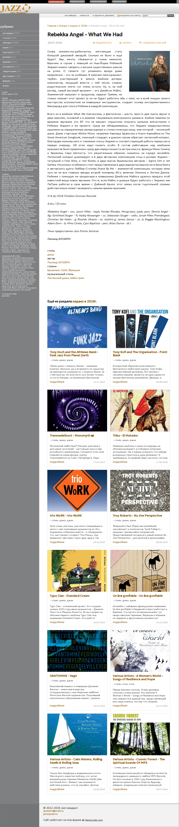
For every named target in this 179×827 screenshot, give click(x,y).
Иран (21, 196)
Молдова (24, 210)
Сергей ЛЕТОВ (22, 158)
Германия (32, 188)
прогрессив (28, 276)
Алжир (5, 178)
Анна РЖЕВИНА (19, 114)
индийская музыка (16, 270)
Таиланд (28, 222)
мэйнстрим (14, 266)
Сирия (13, 250)
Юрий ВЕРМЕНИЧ (24, 164)
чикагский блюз (9, 288)
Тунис (32, 224)
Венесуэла (6, 186)
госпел (24, 266)
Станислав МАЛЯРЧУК (12, 160)
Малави (5, 248)
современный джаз (11, 290)
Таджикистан (23, 250)
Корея (4, 204)
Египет (32, 244)
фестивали (12, 76)
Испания (16, 198)
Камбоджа (24, 200)
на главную (70, 15)
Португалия (29, 216)
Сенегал (5, 220)
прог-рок (6, 276)
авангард (6, 258)
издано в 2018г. (79, 25)
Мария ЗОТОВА (18, 142)
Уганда (27, 226)
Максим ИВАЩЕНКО (18, 140)
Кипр (4, 238)
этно (16, 94)
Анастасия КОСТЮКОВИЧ (13, 107)
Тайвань (5, 224)
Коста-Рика (13, 204)
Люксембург (28, 206)
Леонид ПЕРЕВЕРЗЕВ (11, 138)
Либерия (25, 246)
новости (84, 15)
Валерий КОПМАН (23, 120)
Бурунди (6, 184)
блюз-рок (26, 262)
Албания (17, 240)
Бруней (14, 242)
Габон (13, 188)
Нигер (33, 248)
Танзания (6, 252)
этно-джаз (26, 290)
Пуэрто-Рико (8, 218)
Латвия (5, 206)
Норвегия (22, 214)
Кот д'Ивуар (14, 246)
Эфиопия (24, 234)
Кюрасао (11, 238)
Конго (4, 246)
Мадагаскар (23, 238)
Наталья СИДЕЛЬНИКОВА (13, 148)
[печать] (125, 42)
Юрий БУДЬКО (8, 164)
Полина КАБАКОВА (28, 154)
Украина (17, 228)
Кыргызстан (30, 204)
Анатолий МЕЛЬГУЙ (25, 108)
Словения (6, 222)
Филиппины (17, 252)
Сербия (13, 220)
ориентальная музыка (12, 272)
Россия (18, 218)
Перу (12, 216)
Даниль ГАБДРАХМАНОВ (26, 168)
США (21, 222)
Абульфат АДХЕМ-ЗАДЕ (20, 100)
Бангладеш (19, 180)
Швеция (28, 232)
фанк (12, 284)
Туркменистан (8, 226)
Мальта (33, 238)
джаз (10, 94)
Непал (32, 210)
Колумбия (29, 202)
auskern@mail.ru (53, 810)
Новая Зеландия (9, 214)
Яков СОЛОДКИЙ (25, 170)
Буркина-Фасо (25, 242)
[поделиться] (102, 42)
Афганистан (7, 180)
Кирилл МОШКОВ (18, 132)
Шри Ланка (7, 240)
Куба (22, 204)
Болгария (20, 182)
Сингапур (22, 220)
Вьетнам (5, 188)
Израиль (16, 194)
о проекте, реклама (103, 15)
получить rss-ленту (129, 15)
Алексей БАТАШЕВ (18, 104)
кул (33, 262)
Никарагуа (29, 212)
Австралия (6, 176)
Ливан (12, 206)
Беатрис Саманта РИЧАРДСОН (14, 119)
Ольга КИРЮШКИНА (11, 152)
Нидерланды (16, 212)
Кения (33, 236)
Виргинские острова (21, 186)
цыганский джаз (19, 286)
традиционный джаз (18, 282)
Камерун (6, 202)
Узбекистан (7, 228)
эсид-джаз (31, 288)
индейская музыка (18, 268)
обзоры (11, 42)
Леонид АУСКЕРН (24, 136)
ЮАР (31, 234)
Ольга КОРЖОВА (28, 152)
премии (10, 62)
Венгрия (31, 184)
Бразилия (30, 182)
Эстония (15, 234)
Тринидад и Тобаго (19, 224)
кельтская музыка (28, 274)
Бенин (12, 182)
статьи (9, 38)
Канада (14, 202)
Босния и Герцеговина (20, 236)
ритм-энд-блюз (9, 278)
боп (4, 264)
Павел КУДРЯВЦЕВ (10, 154)
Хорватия (27, 230)
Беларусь (29, 180)
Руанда (5, 250)
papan (5, 100)
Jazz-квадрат (18, 12)
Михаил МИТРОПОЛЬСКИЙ (17, 143)
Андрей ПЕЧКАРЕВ (20, 112)
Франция (17, 230)
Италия (24, 198)
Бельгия (5, 182)
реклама (6, 296)
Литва (18, 206)
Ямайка (5, 236)
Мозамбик (15, 248)
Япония (26, 252)
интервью (11, 33)
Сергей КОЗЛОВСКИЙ (14, 157)
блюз (4, 94)
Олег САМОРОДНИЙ (26, 150)
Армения (23, 178)
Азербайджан (27, 176)
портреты (11, 52)
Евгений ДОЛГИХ (23, 130)
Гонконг (5, 190)
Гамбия (5, 244)
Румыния (26, 218)
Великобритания (18, 184)
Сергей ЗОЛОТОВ (10, 156)
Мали (26, 208)
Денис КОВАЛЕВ (20, 126)
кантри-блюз (29, 272)
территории (12, 71)
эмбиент (21, 288)
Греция (13, 190)
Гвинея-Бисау (22, 244)
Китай (21, 202)
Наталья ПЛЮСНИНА (23, 146)
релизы (9, 57)
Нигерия (5, 212)
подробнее (57, 381)
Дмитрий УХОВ (25, 128)
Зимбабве (6, 194)
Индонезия (7, 196)
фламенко (20, 284)
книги (8, 47)
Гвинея (12, 244)
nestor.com (56, 2)
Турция (19, 226)
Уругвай (26, 228)
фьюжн (29, 284)
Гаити (24, 188)
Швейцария (19, 232)
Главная (51, 25)
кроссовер (17, 276)
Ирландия (29, 196)
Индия (24, 194)
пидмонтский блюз (11, 274)
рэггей (20, 278)
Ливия (32, 246)
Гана (19, 188)
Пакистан (32, 214)
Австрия (16, 176)
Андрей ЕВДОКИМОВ (12, 110)
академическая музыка (22, 258)
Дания (27, 190)
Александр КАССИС (11, 102)
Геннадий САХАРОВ (21, 124)
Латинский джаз (14, 264)
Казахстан (13, 200)
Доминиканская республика (15, 192)
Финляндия (7, 230)
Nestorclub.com (94, 820)
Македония (7, 208)
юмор (6, 85)
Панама (5, 216)
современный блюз (17, 280)
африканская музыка (11, 260)
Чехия (4, 232)
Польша (19, 216)
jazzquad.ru (50, 813)
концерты (11, 66)
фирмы (9, 81)
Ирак (15, 196)
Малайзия (18, 208)
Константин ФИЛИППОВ (13, 134)
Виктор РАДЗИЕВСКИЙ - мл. (14, 122)
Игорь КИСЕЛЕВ (9, 170)
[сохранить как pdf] (153, 42)
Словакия (32, 220)
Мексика (15, 210)
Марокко (6, 210)
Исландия (6, 198)
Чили (10, 232)
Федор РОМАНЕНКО (26, 162)
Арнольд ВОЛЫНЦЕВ (21, 116)
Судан (15, 222)
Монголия (25, 248)
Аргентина (13, 178)
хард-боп (6, 286)
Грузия (20, 190)
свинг (26, 278)
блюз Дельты (15, 262)
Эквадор (6, 234)
